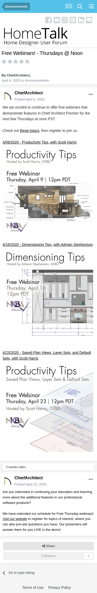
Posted (29, 99)
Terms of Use (32, 587)
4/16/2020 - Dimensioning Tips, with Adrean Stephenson (48, 244)
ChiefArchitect (18, 75)
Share (48, 546)
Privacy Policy (59, 587)
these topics (29, 130)
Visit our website (15, 519)
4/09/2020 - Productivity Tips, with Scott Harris (40, 142)
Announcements (37, 80)
